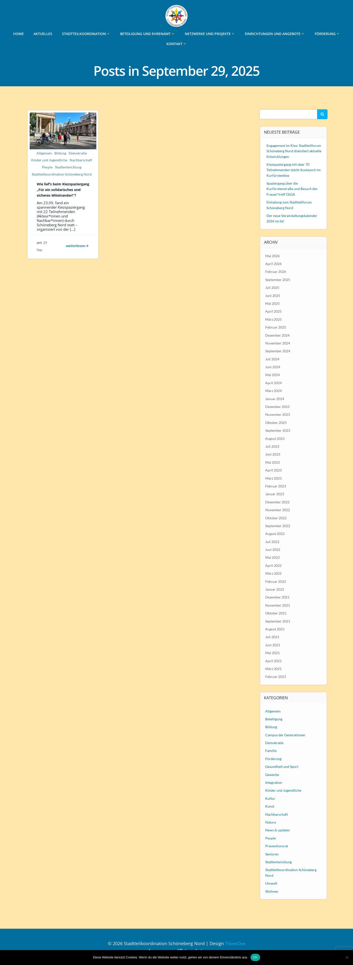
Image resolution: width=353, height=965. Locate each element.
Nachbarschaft (81, 161)
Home (18, 33)
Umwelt (271, 883)
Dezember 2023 (277, 406)
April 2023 (273, 470)
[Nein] (346, 957)
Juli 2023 (272, 446)
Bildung (60, 154)
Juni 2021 (272, 644)
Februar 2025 (275, 327)
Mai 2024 (272, 374)
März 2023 (273, 478)
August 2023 (275, 438)
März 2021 (273, 668)
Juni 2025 (272, 295)
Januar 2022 (274, 589)
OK (255, 957)
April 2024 (273, 382)
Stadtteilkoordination (86, 33)
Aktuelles (43, 33)
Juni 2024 (272, 366)
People (47, 168)
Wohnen (271, 891)
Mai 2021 (272, 652)
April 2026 (273, 263)
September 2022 (277, 525)
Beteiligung (274, 718)
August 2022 (275, 533)
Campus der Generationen (285, 734)
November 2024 (277, 343)
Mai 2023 (272, 462)
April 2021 (273, 660)
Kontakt (176, 43)
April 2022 (273, 565)
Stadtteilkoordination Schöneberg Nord (62, 175)
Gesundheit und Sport (282, 766)
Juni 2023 (272, 454)
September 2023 (277, 430)
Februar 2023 (275, 485)
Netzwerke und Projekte (210, 33)
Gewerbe (272, 774)
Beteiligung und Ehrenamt (147, 33)
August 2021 (275, 628)
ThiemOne (235, 943)
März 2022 (273, 573)
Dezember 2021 (277, 597)
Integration (273, 782)
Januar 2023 (274, 494)
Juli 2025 (272, 287)
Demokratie (78, 154)
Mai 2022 (272, 557)
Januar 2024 (274, 398)
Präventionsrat (276, 845)
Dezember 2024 (277, 335)
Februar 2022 (275, 581)
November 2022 (277, 509)
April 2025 (273, 311)
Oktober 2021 (276, 613)
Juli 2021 (272, 637)
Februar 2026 (275, 271)
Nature (270, 822)
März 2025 (273, 319)
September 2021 (277, 621)
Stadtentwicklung (68, 168)
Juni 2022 (272, 549)
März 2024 (273, 390)
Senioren (272, 853)
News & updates (277, 830)
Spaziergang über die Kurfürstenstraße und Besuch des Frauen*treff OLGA (292, 188)
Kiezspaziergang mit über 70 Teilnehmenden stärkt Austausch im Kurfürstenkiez (294, 169)
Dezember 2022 (277, 501)
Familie (271, 750)
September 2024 (277, 351)
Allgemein (44, 154)
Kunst (270, 806)
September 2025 (277, 279)
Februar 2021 (275, 676)
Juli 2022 (272, 541)
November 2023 (277, 414)
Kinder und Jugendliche (49, 161)
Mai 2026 (272, 255)
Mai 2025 (272, 303)
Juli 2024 (272, 358)
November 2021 (277, 605)
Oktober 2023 (276, 422)
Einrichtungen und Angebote (275, 33)
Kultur (270, 798)
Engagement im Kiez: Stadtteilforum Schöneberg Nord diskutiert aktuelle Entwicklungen (294, 150)
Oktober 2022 (276, 517)
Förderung (327, 33)
